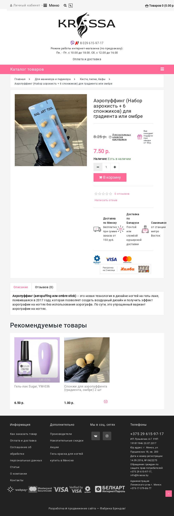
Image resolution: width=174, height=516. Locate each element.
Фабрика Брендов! (112, 508)
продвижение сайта (82, 508)
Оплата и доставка (87, 59)
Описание (20, 287)
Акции (54, 447)
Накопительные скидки (66, 440)
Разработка (57, 508)
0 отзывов (122, 193)
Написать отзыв (106, 200)
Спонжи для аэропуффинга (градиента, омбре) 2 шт (86, 388)
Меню (51, 5)
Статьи (15, 467)
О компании (18, 473)
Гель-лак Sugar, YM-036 (32, 386)
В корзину (110, 177)
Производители (61, 434)
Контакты (17, 480)
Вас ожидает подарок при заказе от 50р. (148, 137)
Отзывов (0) (44, 287)
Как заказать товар (23, 434)
